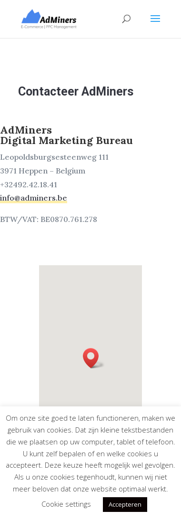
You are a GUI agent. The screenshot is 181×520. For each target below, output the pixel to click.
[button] (93, 360)
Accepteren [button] (125, 504)
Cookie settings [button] (66, 504)
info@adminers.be (40, 195)
